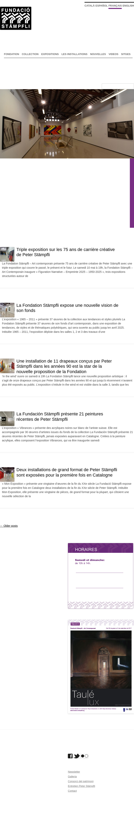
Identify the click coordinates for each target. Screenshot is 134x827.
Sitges (126, 54)
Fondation (11, 54)
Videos (113, 54)
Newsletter (74, 771)
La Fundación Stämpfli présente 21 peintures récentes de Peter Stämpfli (59, 416)
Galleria (72, 776)
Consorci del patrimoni (80, 781)
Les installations (74, 54)
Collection (30, 54)
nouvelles (98, 54)
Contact (72, 790)
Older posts (9, 525)
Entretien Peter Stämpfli (81, 786)
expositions (50, 54)
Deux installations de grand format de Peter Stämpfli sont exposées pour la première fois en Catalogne (66, 472)
